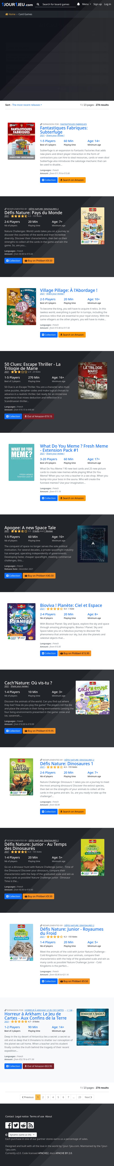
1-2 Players (12, 1027)
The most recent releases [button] (26, 104)
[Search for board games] (58, 4)
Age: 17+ (94, 459)
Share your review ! (55, 135)
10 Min (33, 692)
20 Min (33, 221)
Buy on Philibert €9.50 (38, 260)
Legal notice (22, 1116)
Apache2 (43, 1153)
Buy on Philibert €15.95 (74, 653)
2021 (42, 135)
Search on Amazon (72, 180)
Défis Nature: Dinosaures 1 (66, 763)
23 (79, 1097)
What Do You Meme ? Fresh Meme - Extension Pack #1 (74, 448)
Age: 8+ (93, 614)
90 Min (33, 1027)
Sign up (97, 4)
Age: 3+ (57, 692)
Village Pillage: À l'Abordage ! (68, 290)
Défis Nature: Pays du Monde (33, 212)
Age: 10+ (94, 299)
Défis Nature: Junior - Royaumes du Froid (71, 931)
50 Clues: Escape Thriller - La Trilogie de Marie (32, 366)
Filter (62, 86)
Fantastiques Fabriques (73, 124)
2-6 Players (12, 221)
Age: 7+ (57, 221)
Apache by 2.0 (64, 1153)
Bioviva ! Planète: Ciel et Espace (71, 605)
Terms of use (37, 1116)
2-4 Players (48, 614)
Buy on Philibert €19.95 (39, 730)
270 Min (33, 377)
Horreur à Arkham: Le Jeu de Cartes (44, 1010)
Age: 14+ (94, 141)
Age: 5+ (57, 857)
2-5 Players (48, 299)
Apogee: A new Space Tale (30, 527)
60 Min (68, 141)
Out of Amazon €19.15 (38, 416)
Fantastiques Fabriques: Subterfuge (64, 130)
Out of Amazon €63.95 (38, 1066)
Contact (9, 1116)
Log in (107, 4)
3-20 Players (48, 459)
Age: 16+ (58, 377)
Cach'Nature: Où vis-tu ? (28, 683)
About (48, 1116)
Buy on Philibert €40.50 (39, 575)
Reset (11, 86)
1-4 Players (12, 692)
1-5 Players (48, 141)
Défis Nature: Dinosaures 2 (44, 209)
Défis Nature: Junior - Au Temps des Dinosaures (35, 846)
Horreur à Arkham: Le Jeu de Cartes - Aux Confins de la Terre (35, 1016)
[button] (78, 4)
